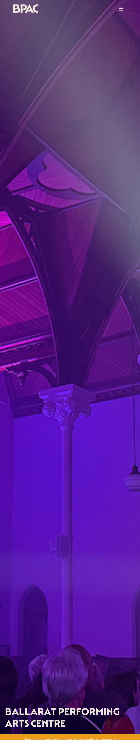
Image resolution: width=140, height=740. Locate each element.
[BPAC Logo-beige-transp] (25, 5)
